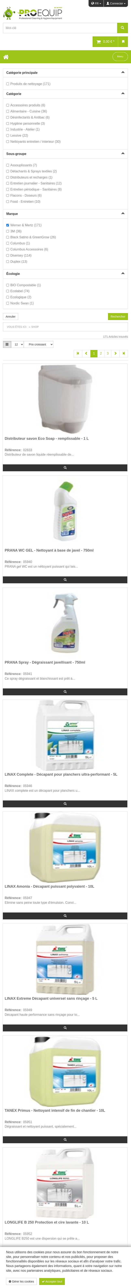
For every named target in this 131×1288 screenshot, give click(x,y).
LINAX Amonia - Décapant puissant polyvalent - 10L (49, 886)
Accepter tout (52, 1281)
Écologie (13, 273)
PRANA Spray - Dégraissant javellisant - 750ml (45, 662)
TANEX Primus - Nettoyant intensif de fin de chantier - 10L (55, 1111)
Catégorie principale (22, 72)
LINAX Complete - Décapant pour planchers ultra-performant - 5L (61, 774)
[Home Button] (6, 56)
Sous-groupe (16, 154)
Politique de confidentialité (100, 1281)
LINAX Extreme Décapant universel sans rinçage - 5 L (51, 999)
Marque (12, 214)
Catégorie (13, 94)
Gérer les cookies (21, 1281)
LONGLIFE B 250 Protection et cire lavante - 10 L (47, 1222)
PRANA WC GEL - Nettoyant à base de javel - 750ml (49, 550)
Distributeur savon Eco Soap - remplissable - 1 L (47, 439)
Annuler (10, 316)
